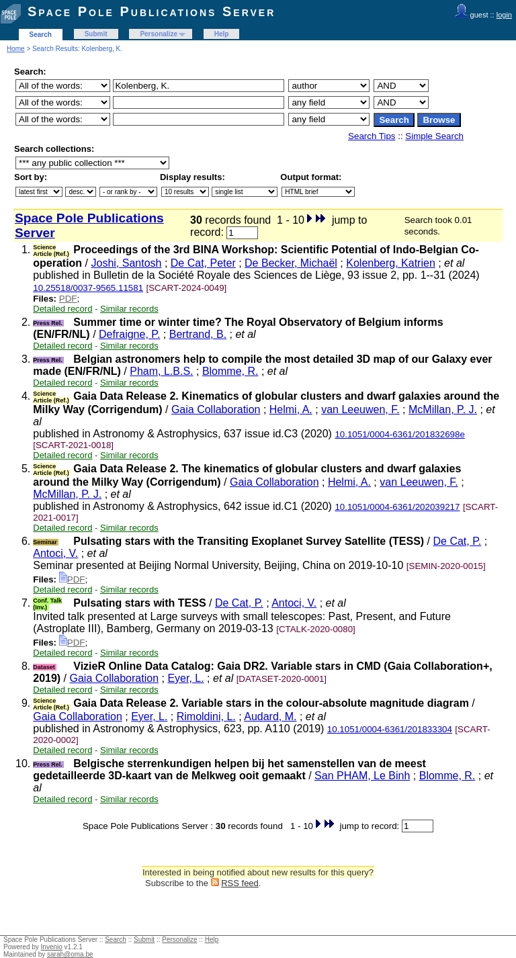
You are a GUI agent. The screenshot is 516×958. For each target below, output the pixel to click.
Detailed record (62, 309)
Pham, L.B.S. (161, 371)
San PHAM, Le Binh (362, 775)
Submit (96, 34)
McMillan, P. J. (442, 409)
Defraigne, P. (129, 334)
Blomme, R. (230, 371)
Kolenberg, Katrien (390, 263)
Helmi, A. (290, 409)
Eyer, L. (185, 678)
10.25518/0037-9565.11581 (88, 288)
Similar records (129, 309)
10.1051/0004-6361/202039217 (397, 507)
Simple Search (434, 136)
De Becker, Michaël (291, 263)
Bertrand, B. (197, 334)
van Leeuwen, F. (360, 409)
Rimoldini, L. (206, 716)
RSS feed (240, 883)
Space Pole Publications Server (151, 11)
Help (221, 34)
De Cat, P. (457, 541)
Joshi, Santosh (126, 263)
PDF (68, 299)
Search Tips (371, 136)
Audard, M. (270, 716)
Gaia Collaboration (216, 409)
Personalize (158, 34)
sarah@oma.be (70, 954)
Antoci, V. (55, 553)
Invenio (51, 947)
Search (41, 34)
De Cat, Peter (203, 263)
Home (16, 48)
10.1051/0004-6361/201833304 (389, 729)
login (504, 15)
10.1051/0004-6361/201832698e (399, 434)
